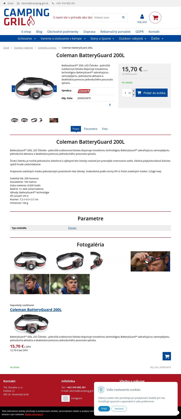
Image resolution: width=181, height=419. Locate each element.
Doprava (89, 32)
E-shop (26, 32)
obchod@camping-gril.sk (34, 3)
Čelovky (72, 228)
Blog (39, 32)
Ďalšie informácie (34, 415)
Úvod (10, 3)
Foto (105, 129)
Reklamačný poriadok (115, 32)
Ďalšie (157, 38)
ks (130, 92)
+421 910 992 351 (65, 3)
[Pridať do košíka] (145, 93)
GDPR (139, 32)
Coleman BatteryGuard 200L (36, 309)
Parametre (90, 129)
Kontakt (154, 32)
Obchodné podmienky (62, 32)
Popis (75, 129)
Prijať (104, 408)
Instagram (76, 398)
